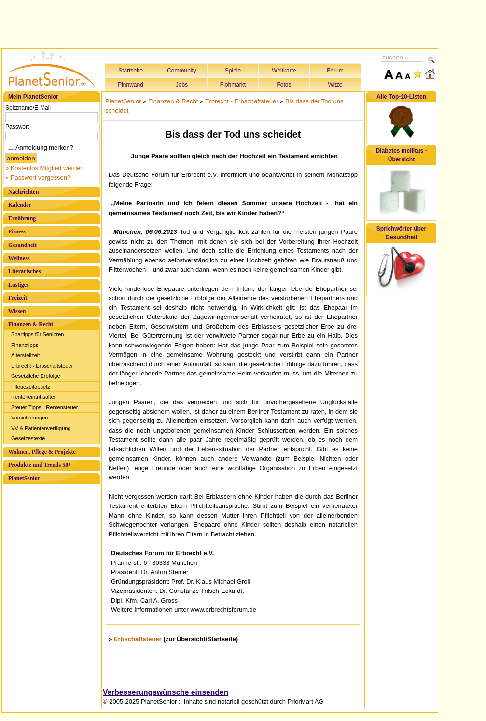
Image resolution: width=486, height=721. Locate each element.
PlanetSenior (24, 478)
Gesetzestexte (28, 438)
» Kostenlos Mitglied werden (44, 168)
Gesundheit (22, 245)
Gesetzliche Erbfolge (35, 376)
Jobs (182, 84)
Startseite (130, 70)
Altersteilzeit (25, 355)
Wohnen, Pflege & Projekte (42, 451)
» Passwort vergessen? (37, 177)
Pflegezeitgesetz (30, 386)
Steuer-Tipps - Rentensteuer (44, 407)
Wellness (19, 258)
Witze (335, 84)
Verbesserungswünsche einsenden (165, 692)
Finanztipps (24, 345)
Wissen (17, 311)
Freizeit (17, 297)
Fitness (17, 231)
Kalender (19, 205)
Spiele (233, 70)
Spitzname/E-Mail (28, 107)
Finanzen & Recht (30, 324)
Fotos (284, 84)
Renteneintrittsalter (33, 397)
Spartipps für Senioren (37, 334)
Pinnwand (130, 84)
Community (181, 70)
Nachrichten (23, 191)
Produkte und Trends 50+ (39, 464)
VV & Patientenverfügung (41, 428)
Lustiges (18, 284)
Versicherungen (29, 417)
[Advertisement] (220, 22)
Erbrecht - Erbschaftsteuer (42, 366)
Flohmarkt (233, 84)
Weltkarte (284, 70)
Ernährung (22, 218)
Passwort (17, 126)
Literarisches (24, 271)
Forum (335, 70)
